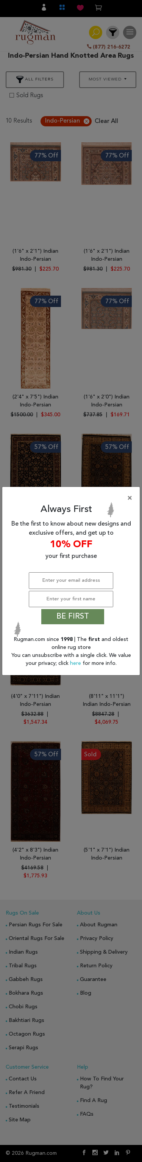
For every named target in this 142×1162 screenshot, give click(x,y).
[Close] (72, 498)
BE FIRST (72, 616)
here (76, 663)
